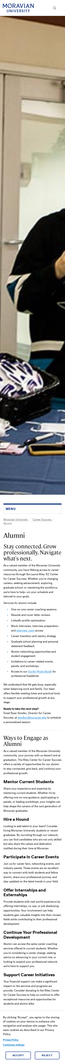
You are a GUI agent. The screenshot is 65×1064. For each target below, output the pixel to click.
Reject (47, 1055)
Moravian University (15, 519)
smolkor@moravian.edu (32, 717)
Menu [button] (61, 8)
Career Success (42, 519)
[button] (54, 8)
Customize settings (13, 1045)
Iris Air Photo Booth (40, 671)
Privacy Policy (10, 1039)
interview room (25, 630)
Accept (18, 1055)
